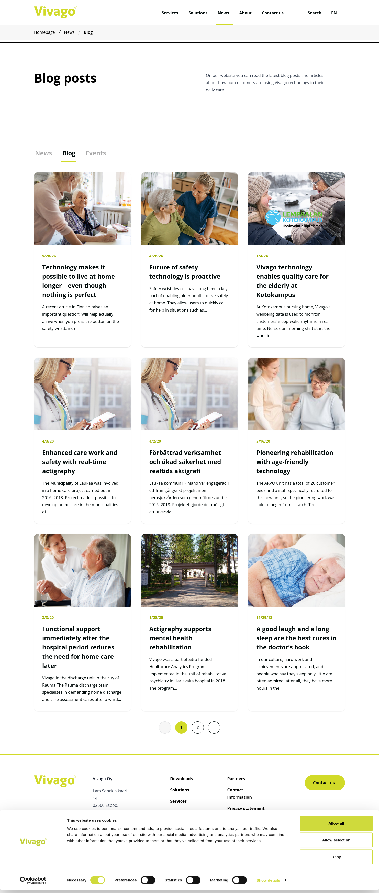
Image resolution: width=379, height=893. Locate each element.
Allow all (336, 826)
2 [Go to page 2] (197, 727)
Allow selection (336, 843)
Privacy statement (246, 808)
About (245, 13)
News (223, 13)
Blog (68, 153)
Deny (336, 859)
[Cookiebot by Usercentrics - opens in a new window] (33, 883)
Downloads (181, 778)
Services (170, 13)
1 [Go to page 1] (181, 727)
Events (96, 153)
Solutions (197, 13)
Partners (236, 778)
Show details (268, 883)
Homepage (44, 32)
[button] (214, 727)
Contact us (273, 13)
